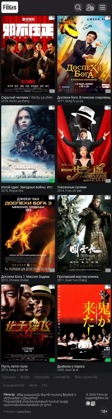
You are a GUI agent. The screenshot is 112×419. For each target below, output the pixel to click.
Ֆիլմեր (25, 377)
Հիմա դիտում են (86, 377)
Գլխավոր (9, 377)
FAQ (44, 385)
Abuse (33, 385)
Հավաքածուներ (13, 385)
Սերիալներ (42, 377)
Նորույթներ (62, 377)
